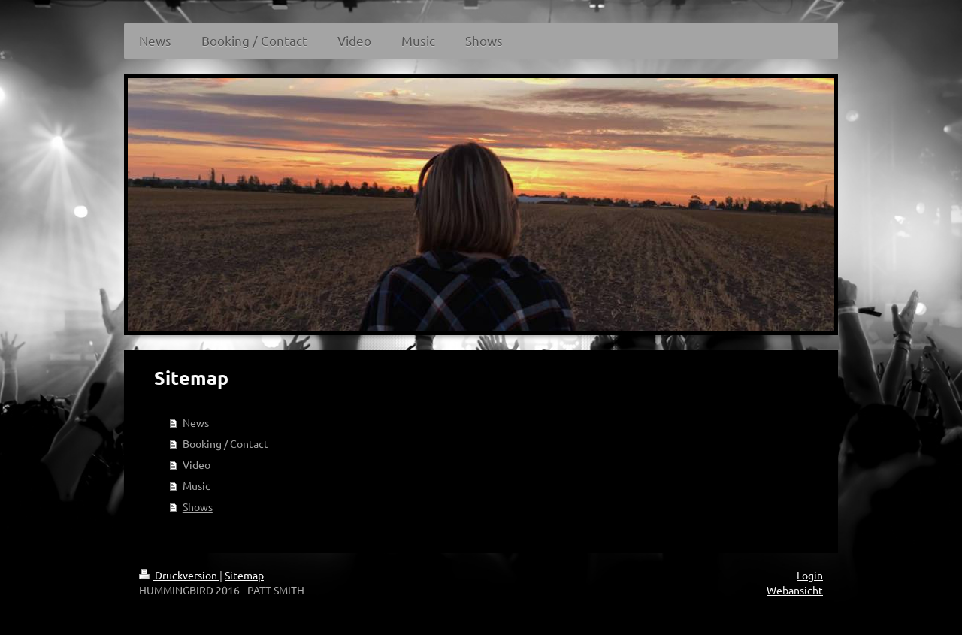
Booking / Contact (225, 443)
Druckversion (179, 575)
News (196, 422)
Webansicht (795, 590)
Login (810, 575)
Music (196, 485)
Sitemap (244, 575)
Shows (198, 506)
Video (196, 464)
